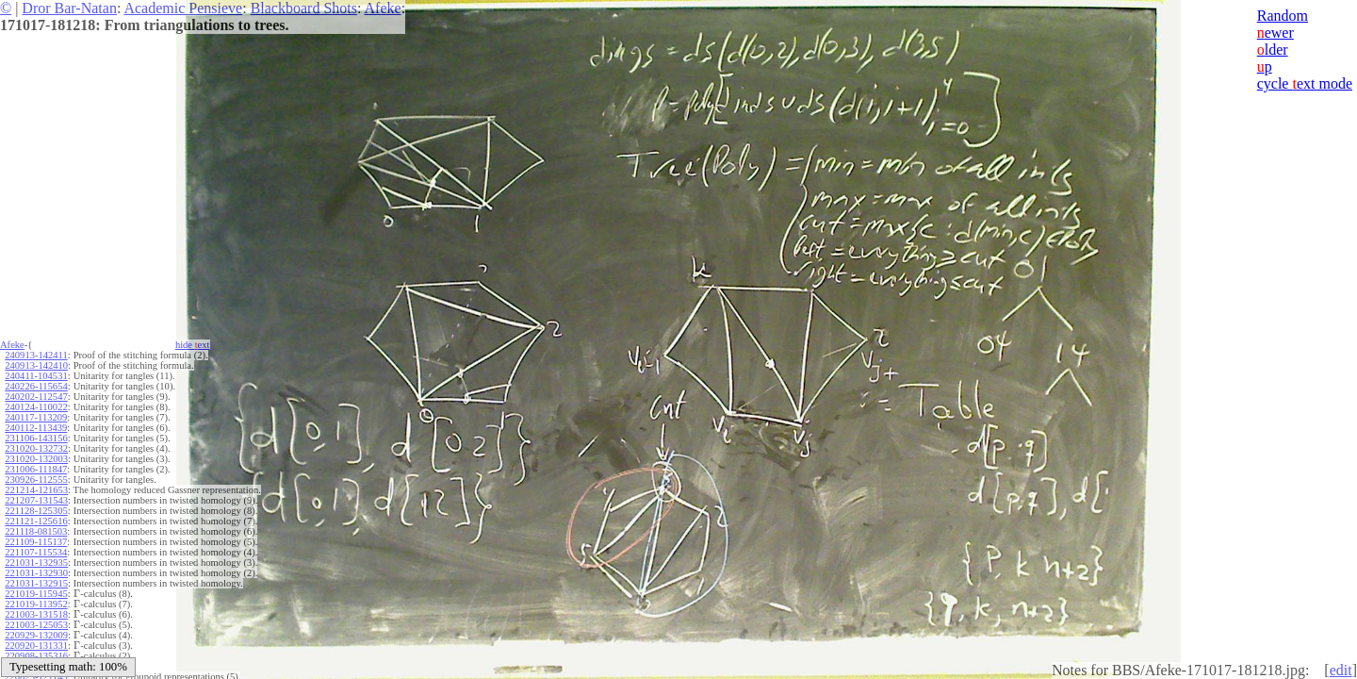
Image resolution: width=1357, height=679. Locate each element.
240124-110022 (36, 407)
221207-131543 (36, 500)
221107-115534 (36, 552)
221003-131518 (36, 614)
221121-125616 (36, 521)
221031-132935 (36, 562)
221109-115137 (36, 542)
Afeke (383, 8)
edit (1341, 670)
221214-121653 (36, 490)
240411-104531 (36, 376)
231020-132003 (36, 459)
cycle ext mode (1304, 83)
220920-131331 (36, 645)
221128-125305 (36, 510)
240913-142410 (36, 365)
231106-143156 (36, 438)
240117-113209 (36, 417)
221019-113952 (36, 604)
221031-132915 (36, 583)
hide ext (192, 345)
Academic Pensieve (182, 8)
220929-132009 (36, 635)
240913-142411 (36, 355)
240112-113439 (36, 427)
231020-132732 (36, 448)
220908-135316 (36, 656)
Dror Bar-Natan (69, 8)
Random (1282, 16)
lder (1272, 49)
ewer (1275, 33)
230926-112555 (36, 479)
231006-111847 (36, 469)
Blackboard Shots (304, 8)
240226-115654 (36, 386)
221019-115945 (36, 593)
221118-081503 (36, 531)
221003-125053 (36, 625)
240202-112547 (36, 396)
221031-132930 (36, 573)
